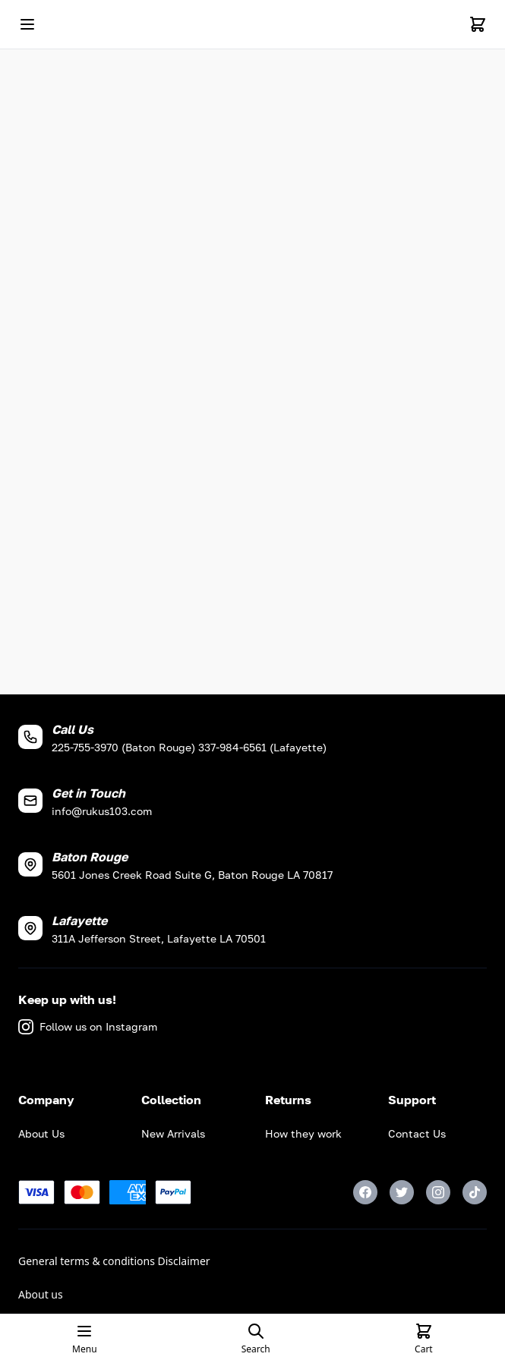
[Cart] (477, 24)
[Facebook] (365, 1192)
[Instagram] (438, 1192)
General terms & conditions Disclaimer (114, 1261)
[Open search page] (255, 1338)
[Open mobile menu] (27, 24)
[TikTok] (474, 1192)
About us (40, 1294)
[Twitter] (402, 1192)
